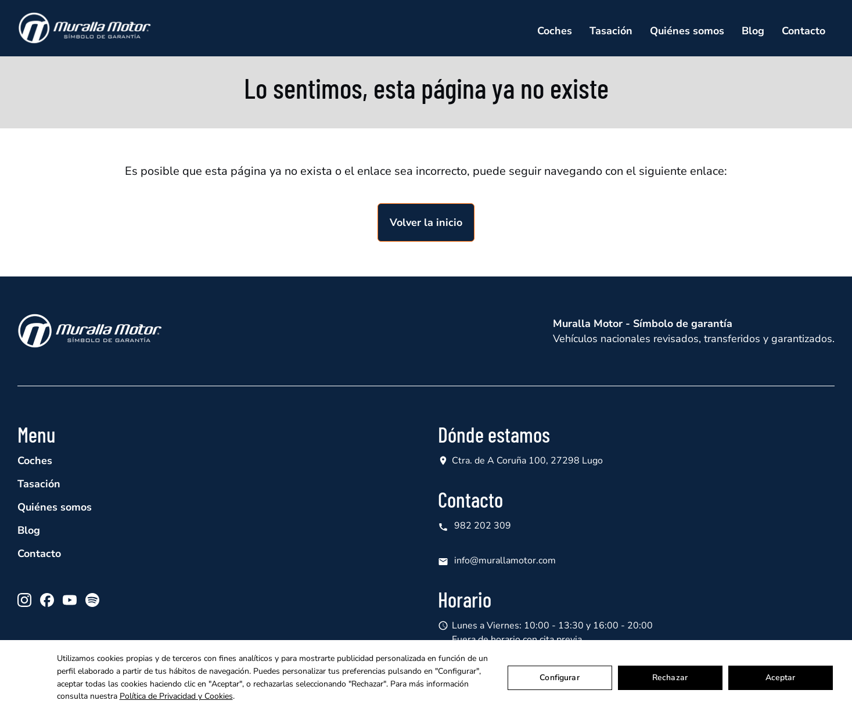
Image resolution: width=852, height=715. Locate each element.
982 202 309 (474, 526)
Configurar (559, 677)
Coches (554, 31)
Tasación (610, 31)
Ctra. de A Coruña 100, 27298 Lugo (527, 460)
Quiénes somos (687, 31)
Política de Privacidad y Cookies (176, 696)
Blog (753, 31)
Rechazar (670, 677)
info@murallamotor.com (497, 560)
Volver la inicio (426, 222)
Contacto (803, 31)
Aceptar (780, 677)
